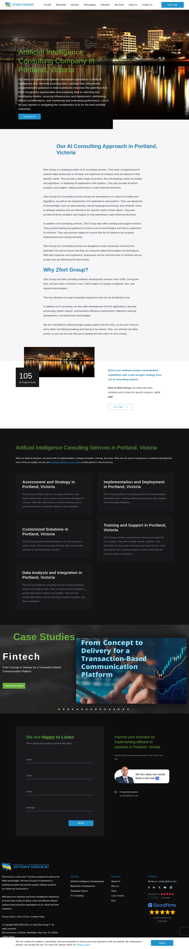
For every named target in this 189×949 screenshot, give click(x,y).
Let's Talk (172, 5)
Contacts (152, 876)
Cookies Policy (38, 917)
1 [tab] (59, 709)
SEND (81, 823)
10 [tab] (100, 709)
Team (114, 891)
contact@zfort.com (129, 795)
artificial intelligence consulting (66, 462)
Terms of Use (23, 917)
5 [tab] (77, 709)
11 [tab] (105, 709)
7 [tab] (86, 709)
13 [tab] (114, 709)
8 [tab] (91, 709)
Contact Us (147, 5)
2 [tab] (63, 709)
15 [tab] (123, 709)
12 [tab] (109, 709)
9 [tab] (95, 709)
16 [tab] (128, 709)
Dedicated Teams (79, 891)
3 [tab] (68, 709)
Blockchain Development (82, 886)
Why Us (115, 886)
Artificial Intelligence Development (87, 881)
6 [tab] (82, 709)
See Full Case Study (14, 686)
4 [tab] (73, 709)
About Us (115, 881)
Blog (113, 900)
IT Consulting (77, 895)
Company (116, 876)
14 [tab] (118, 709)
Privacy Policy (83, 944)
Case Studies (117, 895)
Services (74, 876)
